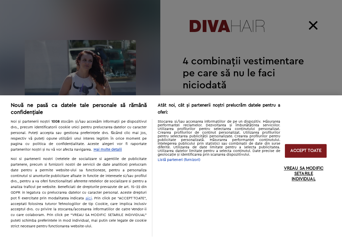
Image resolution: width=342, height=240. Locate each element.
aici (89, 198)
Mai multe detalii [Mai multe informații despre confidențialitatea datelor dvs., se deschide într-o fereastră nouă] (108, 149)
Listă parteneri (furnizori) (179, 160)
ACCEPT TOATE (306, 151)
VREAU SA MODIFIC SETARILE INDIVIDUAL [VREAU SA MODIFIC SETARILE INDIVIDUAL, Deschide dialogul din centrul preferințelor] (303, 174)
